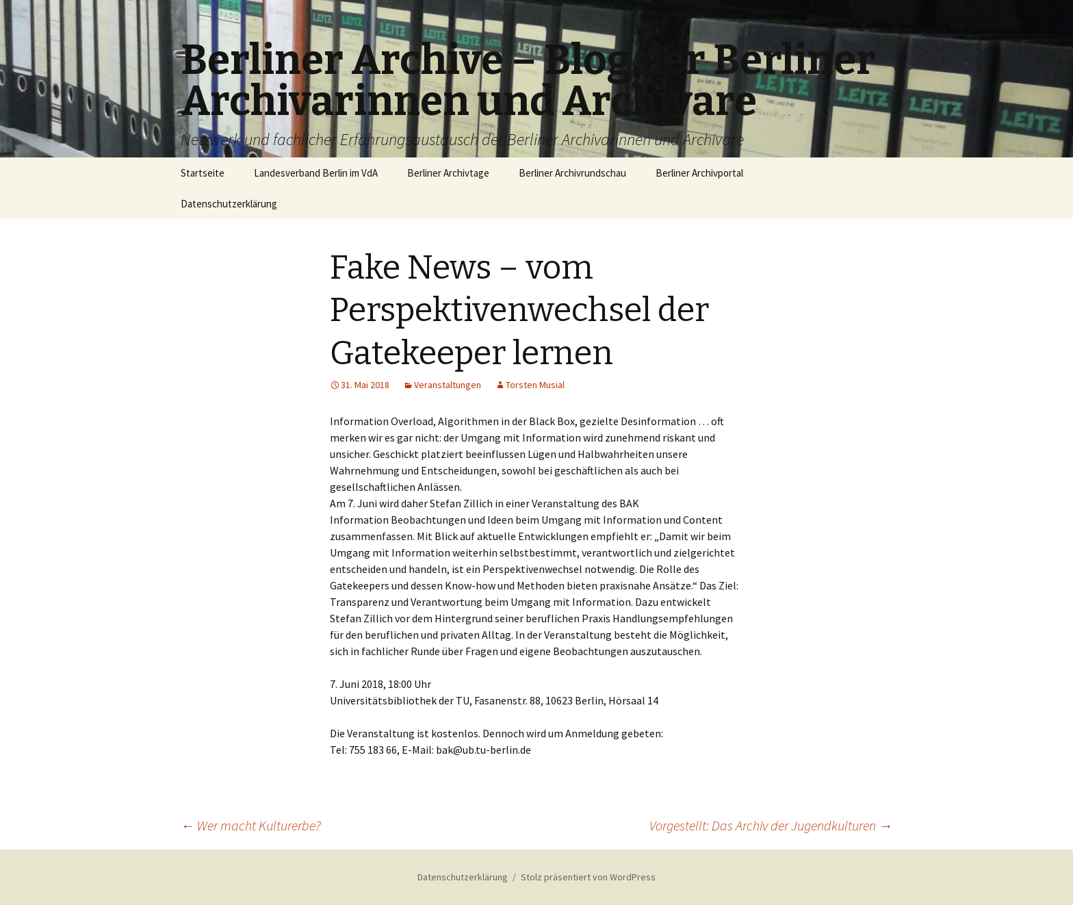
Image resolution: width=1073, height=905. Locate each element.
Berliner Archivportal (699, 172)
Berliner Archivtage (448, 172)
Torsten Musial (535, 385)
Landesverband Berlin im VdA (316, 172)
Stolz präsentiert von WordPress (588, 877)
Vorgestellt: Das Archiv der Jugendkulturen (770, 825)
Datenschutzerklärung (229, 203)
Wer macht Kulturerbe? (251, 825)
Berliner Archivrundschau (572, 172)
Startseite (202, 172)
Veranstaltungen (447, 385)
